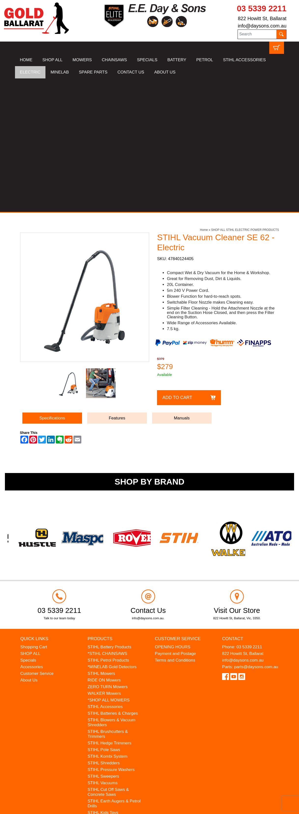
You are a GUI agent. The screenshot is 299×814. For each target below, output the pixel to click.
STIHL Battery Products (109, 513)
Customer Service (37, 540)
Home (204, 96)
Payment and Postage (175, 520)
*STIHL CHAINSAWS (107, 520)
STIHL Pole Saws (104, 616)
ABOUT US (165, 72)
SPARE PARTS (93, 72)
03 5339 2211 (261, 8)
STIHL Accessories (105, 573)
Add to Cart (177, 263)
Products (100, 505)
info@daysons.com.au (262, 26)
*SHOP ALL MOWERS (109, 566)
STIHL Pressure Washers (111, 636)
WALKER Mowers (104, 560)
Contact (232, 505)
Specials (28, 526)
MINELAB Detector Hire (110, 712)
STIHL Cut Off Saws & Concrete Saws (108, 658)
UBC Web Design (53, 807)
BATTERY (176, 60)
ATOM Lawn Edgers (106, 692)
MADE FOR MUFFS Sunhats (115, 685)
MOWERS (82, 60)
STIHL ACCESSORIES (244, 60)
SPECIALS (147, 60)
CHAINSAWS (114, 60)
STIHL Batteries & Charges (113, 579)
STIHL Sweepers (103, 642)
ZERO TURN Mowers (108, 553)
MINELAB (60, 72)
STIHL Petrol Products (108, 526)
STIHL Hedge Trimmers (109, 609)
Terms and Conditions (175, 526)
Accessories (31, 533)
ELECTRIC (30, 72)
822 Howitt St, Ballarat (262, 18)
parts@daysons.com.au (256, 533)
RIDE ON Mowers (104, 546)
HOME (26, 60)
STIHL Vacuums (103, 649)
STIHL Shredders (104, 629)
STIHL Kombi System (108, 623)
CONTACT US (130, 72)
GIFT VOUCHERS (105, 719)
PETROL (204, 60)
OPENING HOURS (172, 513)
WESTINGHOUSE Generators (116, 705)
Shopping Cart (33, 513)
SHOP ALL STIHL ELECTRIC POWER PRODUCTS (245, 96)
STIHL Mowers (101, 540)
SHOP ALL (53, 60)
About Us (29, 546)
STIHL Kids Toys (103, 679)
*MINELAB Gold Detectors (112, 533)
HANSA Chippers (104, 699)
